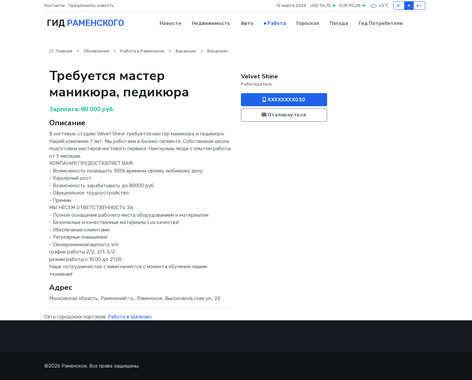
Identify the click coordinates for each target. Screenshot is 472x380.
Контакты (54, 5)
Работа (276, 23)
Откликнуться (284, 115)
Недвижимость (211, 23)
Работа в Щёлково (130, 316)
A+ (419, 5)
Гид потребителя (381, 23)
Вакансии (186, 51)
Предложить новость (91, 5)
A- (399, 5)
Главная (60, 51)
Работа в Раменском (142, 51)
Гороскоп (307, 23)
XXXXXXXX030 (284, 99)
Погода (339, 23)
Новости (170, 23)
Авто (247, 23)
